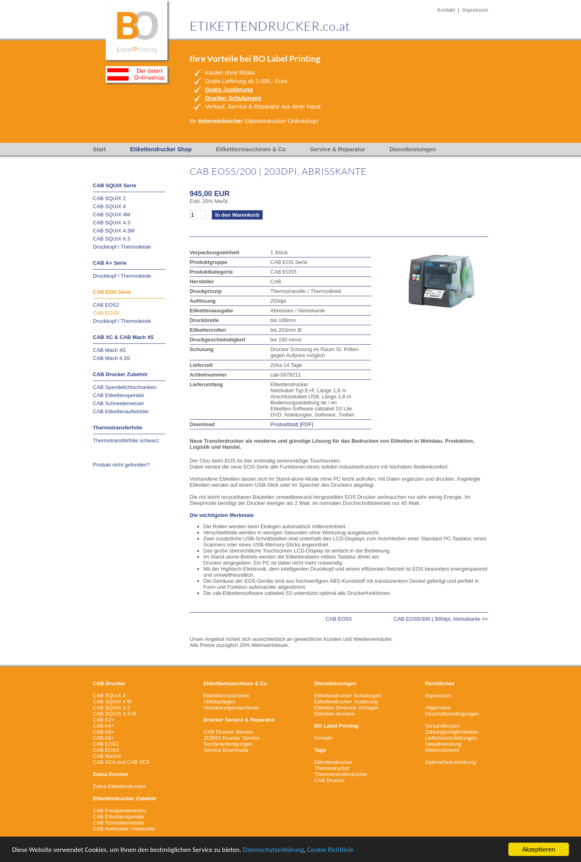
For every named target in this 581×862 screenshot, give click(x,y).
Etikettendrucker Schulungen (347, 696)
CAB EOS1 (106, 744)
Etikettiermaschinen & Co (251, 149)
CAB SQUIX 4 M (112, 702)
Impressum (475, 10)
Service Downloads (225, 750)
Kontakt (446, 10)
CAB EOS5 (106, 313)
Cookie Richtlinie (330, 849)
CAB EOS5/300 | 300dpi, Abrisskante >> (441, 619)
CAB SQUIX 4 (109, 206)
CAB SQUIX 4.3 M (114, 714)
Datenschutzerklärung (273, 849)
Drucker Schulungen (233, 98)
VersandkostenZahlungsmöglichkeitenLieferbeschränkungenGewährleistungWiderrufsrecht (452, 738)
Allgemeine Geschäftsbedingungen (452, 711)
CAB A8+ (103, 738)
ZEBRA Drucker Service (231, 738)
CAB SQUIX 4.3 (111, 223)
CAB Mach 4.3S (111, 358)
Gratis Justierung (229, 89)
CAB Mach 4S (109, 350)
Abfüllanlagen (219, 702)
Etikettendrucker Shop (161, 149)
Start (99, 149)
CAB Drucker (329, 780)
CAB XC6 (138, 762)
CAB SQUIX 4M (111, 214)
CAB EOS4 (106, 750)
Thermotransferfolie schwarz (126, 440)
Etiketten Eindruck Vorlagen (346, 708)
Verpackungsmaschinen (231, 708)
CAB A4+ (103, 726)
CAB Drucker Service (228, 732)
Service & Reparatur (337, 149)
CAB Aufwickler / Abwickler (124, 829)
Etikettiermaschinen (226, 696)
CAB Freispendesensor (120, 811)
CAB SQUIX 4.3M (113, 231)
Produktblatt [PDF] (291, 424)
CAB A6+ (103, 732)
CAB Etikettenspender (118, 395)
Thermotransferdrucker (341, 774)
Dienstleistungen (412, 149)
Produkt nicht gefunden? (121, 465)
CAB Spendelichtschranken (125, 387)
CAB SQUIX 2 (109, 198)
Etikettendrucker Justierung (346, 702)
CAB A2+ (103, 720)
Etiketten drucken (334, 714)
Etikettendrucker (333, 762)
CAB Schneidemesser (118, 403)
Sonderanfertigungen (227, 744)
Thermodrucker (332, 768)
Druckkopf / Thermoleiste (122, 247)
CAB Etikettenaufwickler (121, 411)
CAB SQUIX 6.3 (111, 239)
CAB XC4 (104, 762)
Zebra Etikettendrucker (119, 786)
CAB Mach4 (107, 756)
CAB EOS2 (106, 305)
